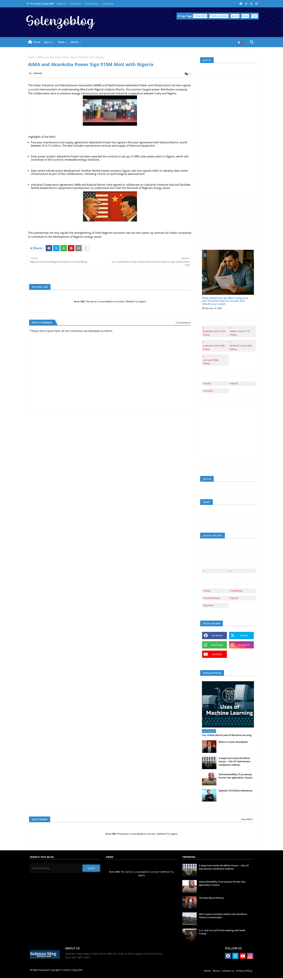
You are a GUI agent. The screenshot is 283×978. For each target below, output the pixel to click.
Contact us (76, 3)
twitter (244, 635)
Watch (75, 42)
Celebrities (236, 590)
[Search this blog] (56, 868)
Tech (254, 15)
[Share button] (86, 248)
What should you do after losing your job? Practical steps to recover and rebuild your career (225, 301)
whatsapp (217, 644)
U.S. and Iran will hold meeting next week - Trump (222, 932)
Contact (208, 390)
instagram (244, 644)
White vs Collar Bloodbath (233, 742)
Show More (247, 819)
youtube (217, 654)
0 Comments (183, 322)
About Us (62, 3)
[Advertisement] (229, 136)
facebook (217, 635)
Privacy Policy (92, 3)
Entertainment (212, 598)
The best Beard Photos (211, 897)
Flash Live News (219, 15)
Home (36, 42)
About (234, 383)
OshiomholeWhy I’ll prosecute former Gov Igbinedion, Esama (235, 776)
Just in (48, 42)
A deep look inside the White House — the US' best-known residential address (234, 761)
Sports (235, 15)
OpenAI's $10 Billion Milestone (235, 790)
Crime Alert (200, 15)
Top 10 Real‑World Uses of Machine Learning (226, 735)
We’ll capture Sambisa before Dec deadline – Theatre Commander (223, 915)
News (245, 15)
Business (209, 605)
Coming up (107, 3)
